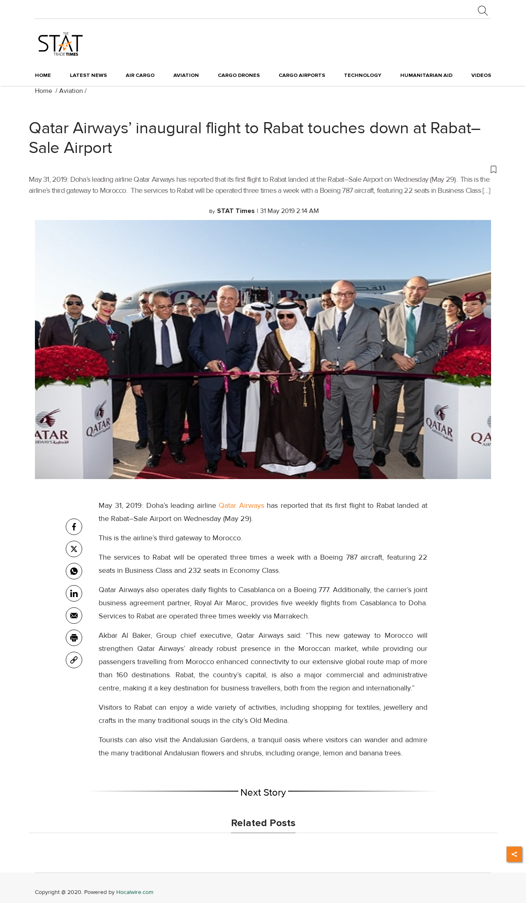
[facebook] (74, 527)
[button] (263, 169)
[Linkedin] (74, 593)
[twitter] (74, 549)
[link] (74, 660)
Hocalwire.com (134, 892)
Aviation (71, 91)
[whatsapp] (74, 571)
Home (43, 75)
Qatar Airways (241, 505)
